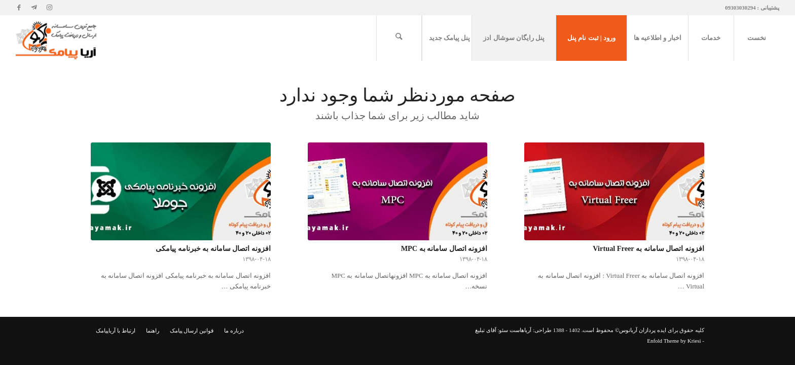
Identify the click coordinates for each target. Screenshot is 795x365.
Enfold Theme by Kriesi (674, 341)
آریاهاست (520, 330)
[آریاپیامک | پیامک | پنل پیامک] (57, 38)
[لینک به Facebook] (18, 7)
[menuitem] (756, 38)
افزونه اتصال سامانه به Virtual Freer (648, 248)
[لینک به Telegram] (34, 7)
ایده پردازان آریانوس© (639, 330)
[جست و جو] (399, 38)
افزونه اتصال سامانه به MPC (444, 248)
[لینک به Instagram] (49, 7)
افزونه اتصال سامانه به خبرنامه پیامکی (213, 248)
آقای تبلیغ (485, 330)
